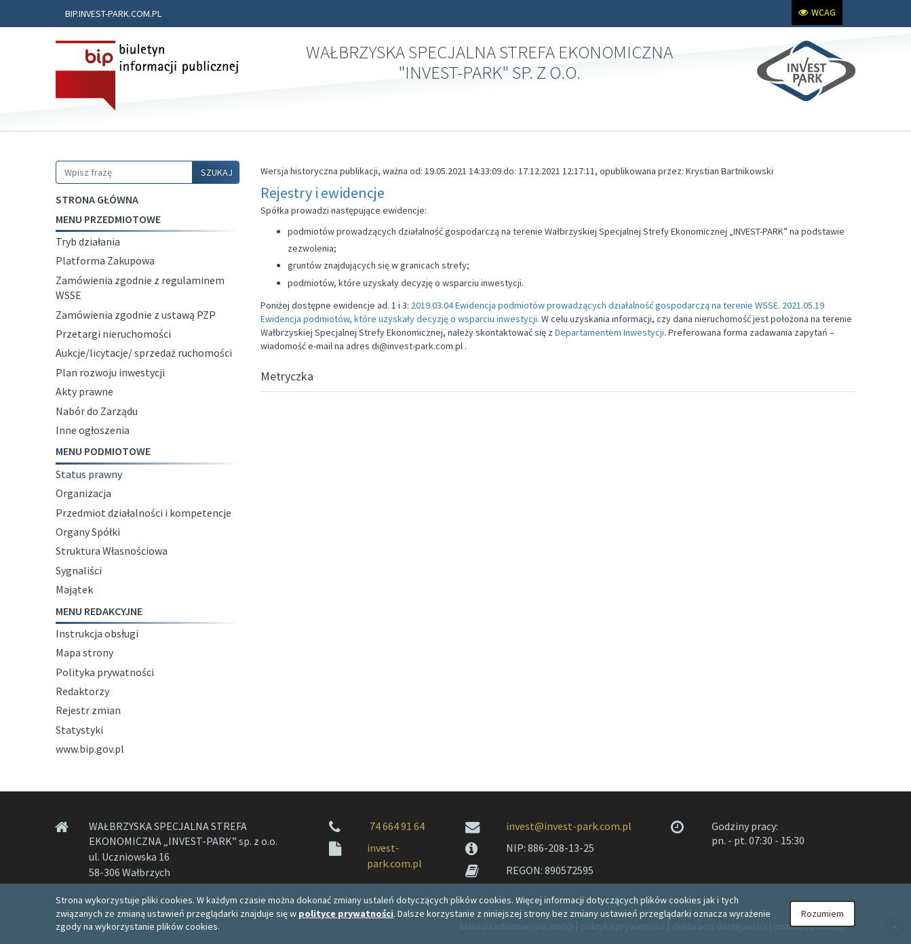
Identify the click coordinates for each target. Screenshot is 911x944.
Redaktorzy (82, 691)
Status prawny (89, 474)
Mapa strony (84, 652)
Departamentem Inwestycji (609, 332)
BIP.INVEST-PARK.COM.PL (113, 13)
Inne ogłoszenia (93, 430)
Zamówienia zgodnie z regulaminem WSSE (140, 287)
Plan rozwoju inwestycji (110, 372)
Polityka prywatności (105, 672)
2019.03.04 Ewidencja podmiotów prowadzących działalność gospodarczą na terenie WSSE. (595, 305)
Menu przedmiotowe (108, 219)
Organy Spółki (88, 531)
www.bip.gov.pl (90, 748)
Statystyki (79, 729)
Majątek (74, 589)
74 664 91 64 (397, 826)
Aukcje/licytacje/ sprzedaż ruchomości (144, 352)
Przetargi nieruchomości (113, 333)
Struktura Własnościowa (112, 550)
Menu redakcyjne (99, 611)
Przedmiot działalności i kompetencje (143, 512)
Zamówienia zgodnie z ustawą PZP (136, 314)
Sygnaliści (79, 570)
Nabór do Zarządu (97, 411)
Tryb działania (88, 241)
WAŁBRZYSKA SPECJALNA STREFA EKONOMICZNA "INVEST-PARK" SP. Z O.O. (489, 62)
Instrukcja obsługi (97, 633)
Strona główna (97, 199)
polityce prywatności (345, 913)
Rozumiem (822, 913)
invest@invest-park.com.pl (569, 826)
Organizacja (83, 493)
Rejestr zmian (88, 710)
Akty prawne (84, 391)
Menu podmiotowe (103, 451)
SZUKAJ (217, 172)
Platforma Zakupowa (105, 260)
